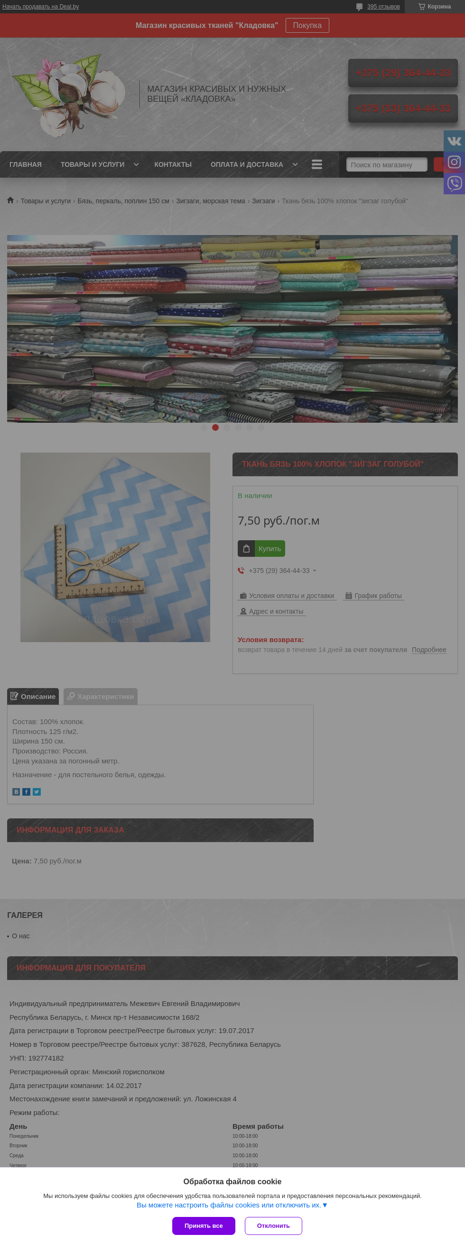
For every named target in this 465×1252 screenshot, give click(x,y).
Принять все (204, 1225)
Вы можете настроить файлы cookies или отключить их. (229, 1205)
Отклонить (273, 1225)
